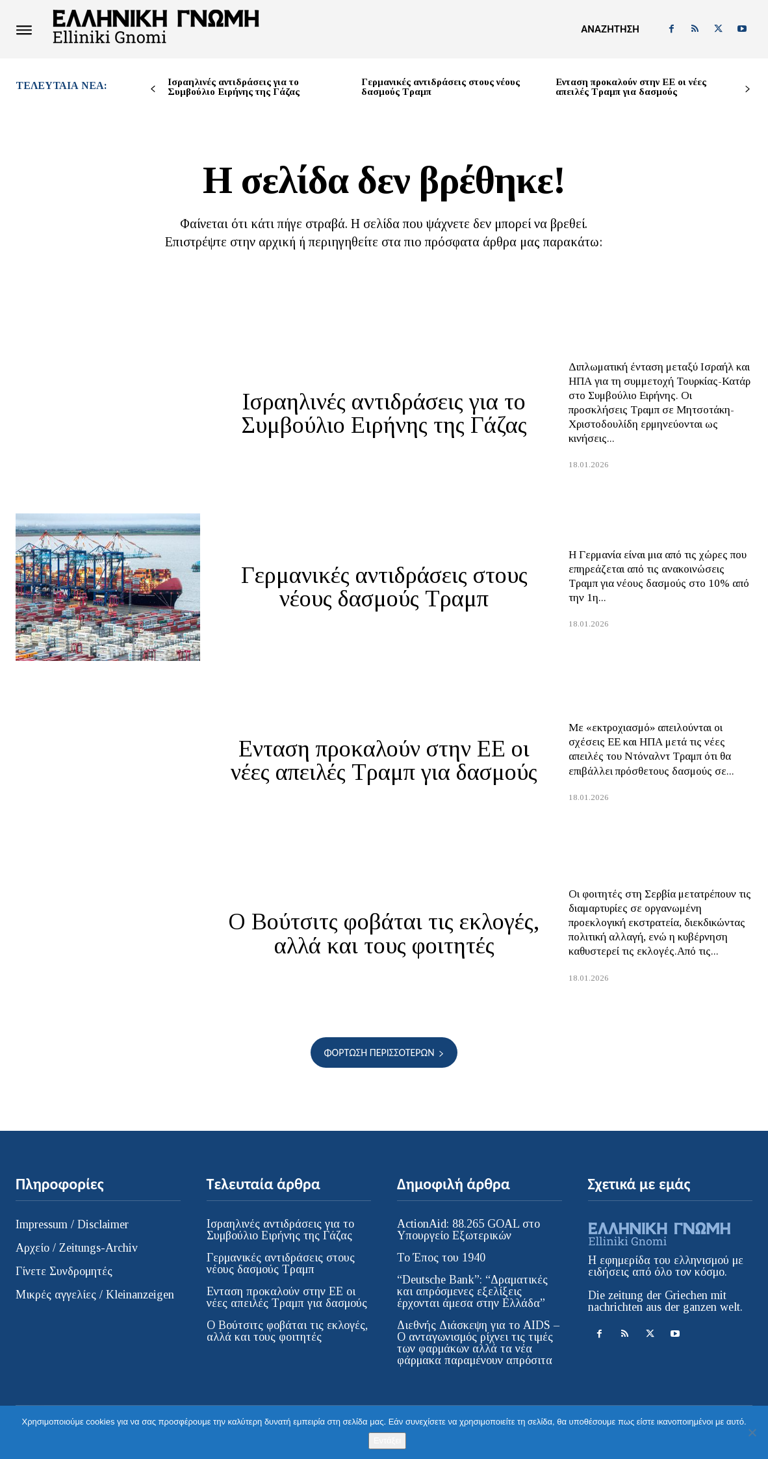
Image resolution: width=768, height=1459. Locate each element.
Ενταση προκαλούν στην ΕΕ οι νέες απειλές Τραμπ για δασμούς (631, 87)
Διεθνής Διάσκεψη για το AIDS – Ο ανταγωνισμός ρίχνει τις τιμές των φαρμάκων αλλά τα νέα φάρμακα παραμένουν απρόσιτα (478, 1343)
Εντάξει (387, 1440)
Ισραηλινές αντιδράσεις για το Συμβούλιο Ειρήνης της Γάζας (234, 87)
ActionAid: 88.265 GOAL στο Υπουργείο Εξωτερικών (468, 1229)
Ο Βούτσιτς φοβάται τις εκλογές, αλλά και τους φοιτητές (384, 934)
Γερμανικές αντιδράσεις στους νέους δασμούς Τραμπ (440, 87)
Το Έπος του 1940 (441, 1257)
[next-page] (747, 89)
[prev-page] (153, 89)
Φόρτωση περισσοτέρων (384, 1052)
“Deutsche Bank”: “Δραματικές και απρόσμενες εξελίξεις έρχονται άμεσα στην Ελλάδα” (472, 1291)
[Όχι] (751, 1432)
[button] (610, 29)
